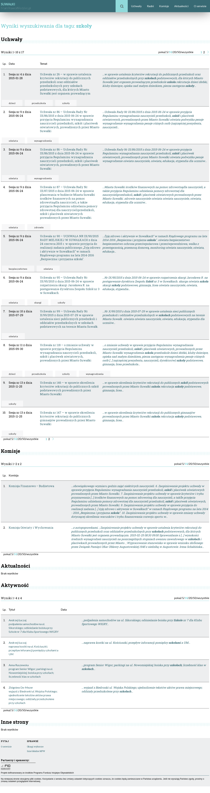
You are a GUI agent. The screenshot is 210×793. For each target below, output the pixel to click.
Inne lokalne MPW (36, 751)
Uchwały (136, 6)
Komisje (164, 6)
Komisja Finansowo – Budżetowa (31, 486)
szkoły (66, 103)
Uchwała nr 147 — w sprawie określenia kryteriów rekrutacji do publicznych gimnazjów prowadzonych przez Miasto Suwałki (67, 418)
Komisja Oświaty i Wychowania (31, 527)
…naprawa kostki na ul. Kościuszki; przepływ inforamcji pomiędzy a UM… (136, 642)
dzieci (12, 103)
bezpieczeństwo (18, 268)
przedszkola (39, 103)
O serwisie (200, 6)
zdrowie (39, 227)
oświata (13, 140)
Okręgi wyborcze (35, 746)
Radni (150, 6)
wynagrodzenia (43, 140)
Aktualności (181, 6)
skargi (37, 302)
